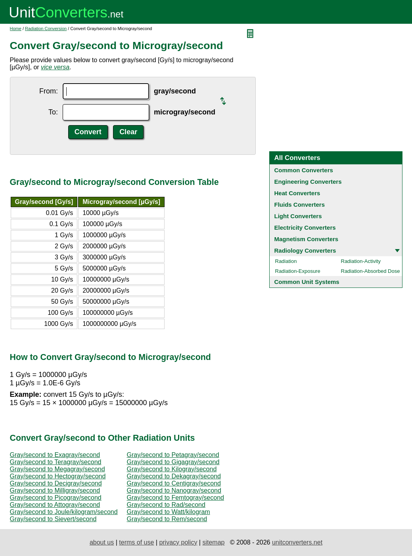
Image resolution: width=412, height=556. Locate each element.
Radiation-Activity (361, 261)
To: (53, 112)
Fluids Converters (299, 204)
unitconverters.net (297, 542)
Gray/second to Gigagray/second (173, 462)
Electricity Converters (305, 227)
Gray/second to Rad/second (166, 504)
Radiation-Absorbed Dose (370, 271)
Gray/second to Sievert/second (53, 519)
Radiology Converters (305, 250)
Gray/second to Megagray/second (57, 469)
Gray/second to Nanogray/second (174, 490)
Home (15, 28)
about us (102, 542)
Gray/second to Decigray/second (56, 483)
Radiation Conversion (46, 28)
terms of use (136, 542)
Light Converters (298, 216)
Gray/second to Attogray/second (55, 504)
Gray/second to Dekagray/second (174, 476)
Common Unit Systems (306, 281)
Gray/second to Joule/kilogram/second (64, 511)
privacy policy (178, 542)
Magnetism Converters (306, 239)
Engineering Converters (308, 181)
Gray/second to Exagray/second (55, 454)
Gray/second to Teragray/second (56, 462)
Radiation (286, 261)
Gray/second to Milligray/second (55, 490)
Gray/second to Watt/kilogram (168, 511)
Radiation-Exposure (297, 271)
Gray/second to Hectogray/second (58, 476)
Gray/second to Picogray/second (56, 497)
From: (48, 91)
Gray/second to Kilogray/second (172, 469)
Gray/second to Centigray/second (174, 483)
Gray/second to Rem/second (167, 519)
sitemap (213, 542)
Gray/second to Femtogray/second (175, 497)
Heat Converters (297, 193)
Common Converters (303, 170)
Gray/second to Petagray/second (173, 454)
